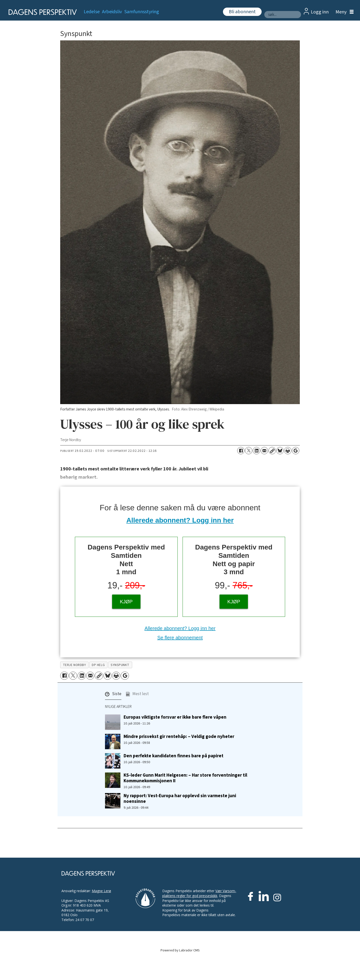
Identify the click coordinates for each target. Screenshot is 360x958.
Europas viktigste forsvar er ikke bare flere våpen (175, 717)
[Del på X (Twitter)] (248, 450)
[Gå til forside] (41, 12)
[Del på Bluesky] (280, 450)
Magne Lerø (101, 890)
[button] (113, 695)
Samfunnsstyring (141, 11)
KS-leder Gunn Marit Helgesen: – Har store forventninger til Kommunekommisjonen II (185, 778)
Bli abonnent (242, 11)
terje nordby (74, 665)
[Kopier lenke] (272, 450)
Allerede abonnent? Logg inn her (180, 520)
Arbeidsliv (112, 11)
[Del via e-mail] (264, 450)
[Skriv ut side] (287, 450)
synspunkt (120, 665)
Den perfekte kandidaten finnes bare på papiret (173, 755)
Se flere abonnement (180, 637)
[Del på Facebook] (240, 450)
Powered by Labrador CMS (180, 950)
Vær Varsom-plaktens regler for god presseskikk (199, 893)
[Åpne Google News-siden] (295, 450)
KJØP (126, 601)
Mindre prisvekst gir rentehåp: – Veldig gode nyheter (179, 736)
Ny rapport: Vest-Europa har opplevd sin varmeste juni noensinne (180, 798)
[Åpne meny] (343, 12)
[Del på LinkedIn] (256, 450)
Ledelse (92, 11)
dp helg (98, 665)
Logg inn (320, 12)
